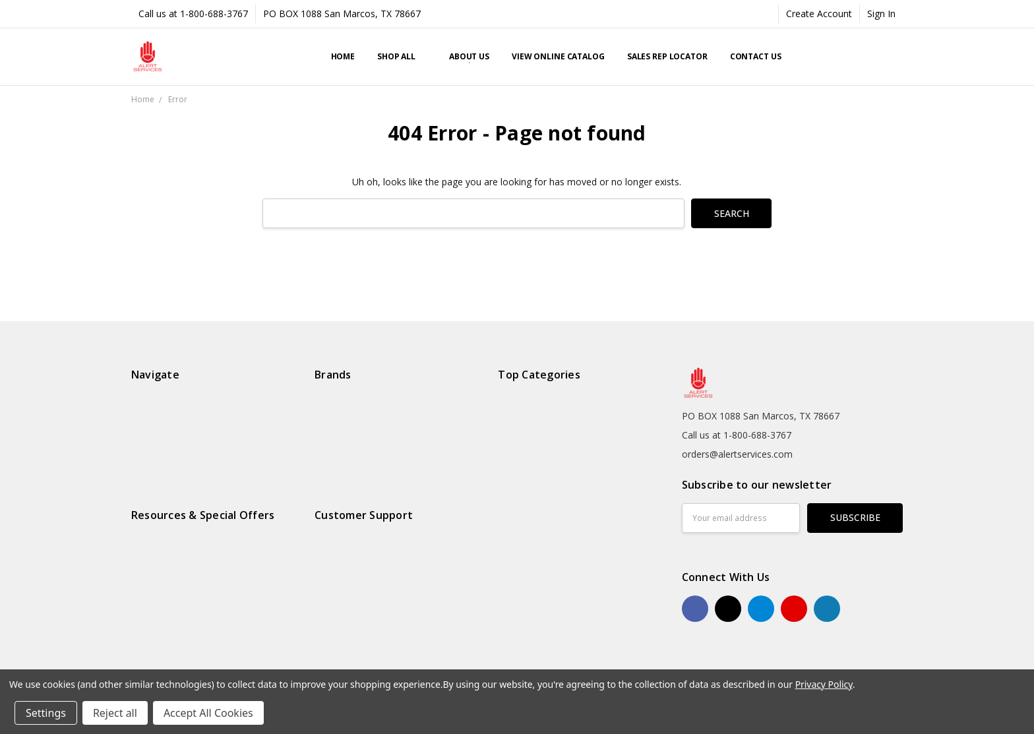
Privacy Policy (824, 684)
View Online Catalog (558, 56)
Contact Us (755, 56)
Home (343, 56)
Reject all (115, 713)
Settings (46, 713)
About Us (469, 56)
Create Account (819, 13)
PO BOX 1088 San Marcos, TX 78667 (342, 13)
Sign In (881, 13)
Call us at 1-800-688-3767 (193, 13)
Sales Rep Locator (667, 56)
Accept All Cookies (208, 713)
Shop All (402, 56)
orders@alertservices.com (737, 454)
